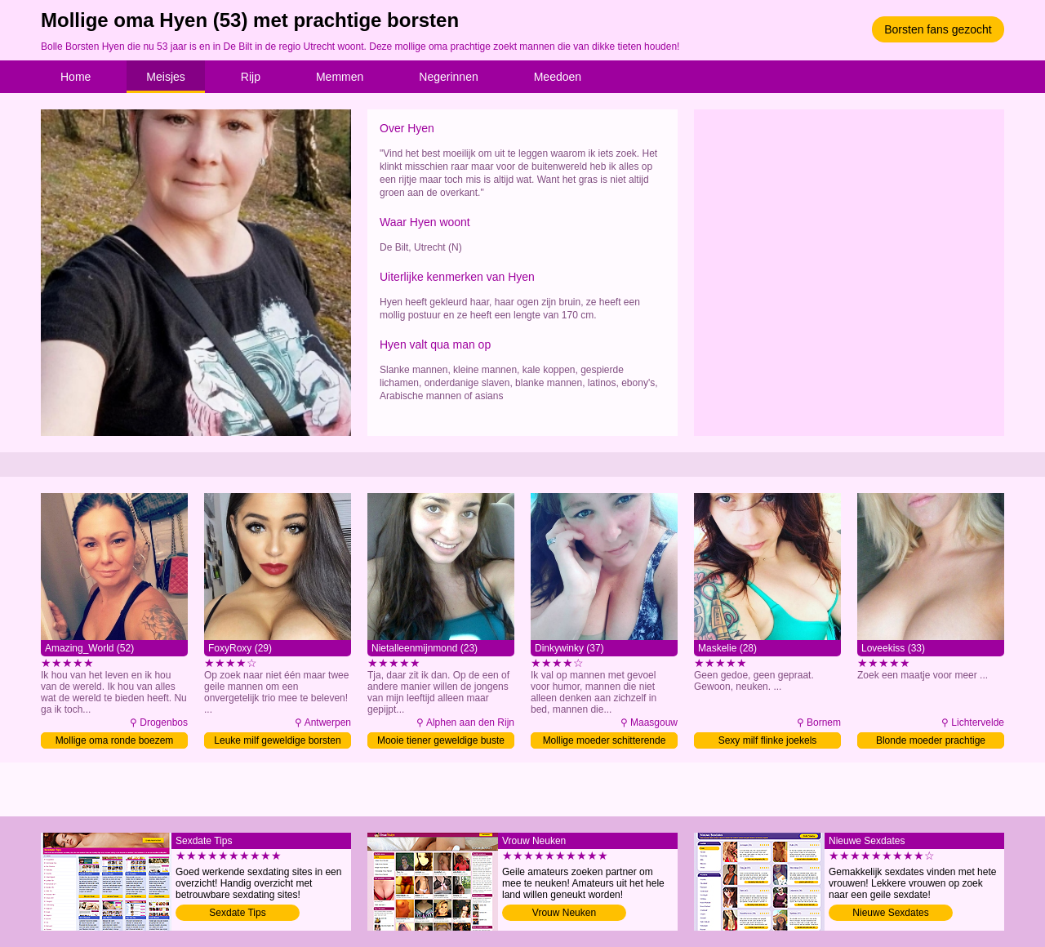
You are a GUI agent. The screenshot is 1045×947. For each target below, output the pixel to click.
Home (75, 76)
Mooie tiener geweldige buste (441, 740)
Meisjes (165, 76)
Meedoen (557, 76)
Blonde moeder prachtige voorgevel (930, 742)
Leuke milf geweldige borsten (277, 740)
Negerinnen (448, 76)
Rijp (250, 76)
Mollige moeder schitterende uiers (604, 742)
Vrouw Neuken (564, 912)
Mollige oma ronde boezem (115, 740)
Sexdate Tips (237, 912)
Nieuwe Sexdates (890, 912)
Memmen (339, 76)
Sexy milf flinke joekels (767, 740)
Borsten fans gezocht (938, 29)
